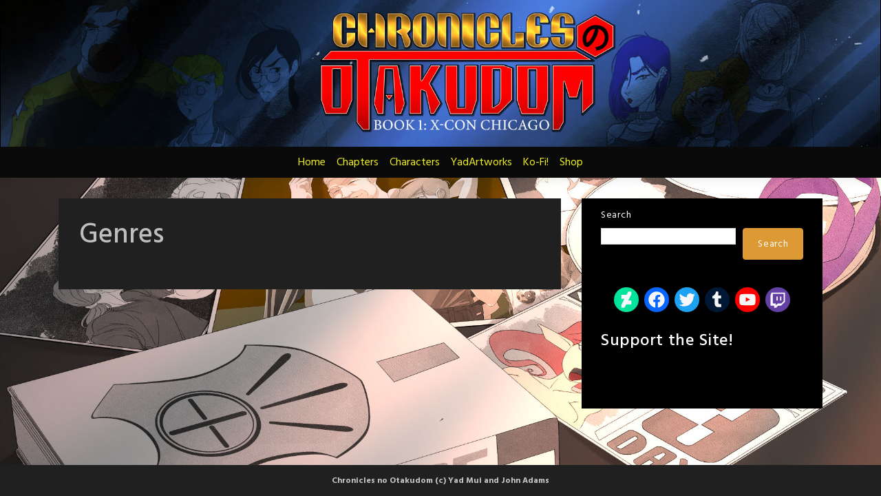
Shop (571, 163)
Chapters (358, 163)
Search (616, 215)
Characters (415, 163)
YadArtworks (481, 163)
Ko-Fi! (536, 163)
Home (312, 163)
